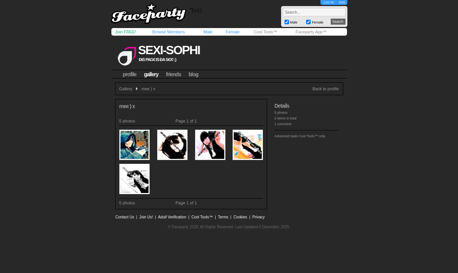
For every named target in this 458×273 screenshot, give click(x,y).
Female (233, 32)
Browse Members (168, 32)
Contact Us (125, 217)
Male (208, 32)
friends (173, 74)
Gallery (126, 88)
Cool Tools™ (265, 32)
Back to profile (326, 88)
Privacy (258, 217)
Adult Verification (172, 217)
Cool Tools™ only (312, 136)
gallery (151, 74)
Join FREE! (125, 32)
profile (129, 74)
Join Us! (146, 217)
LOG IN (329, 2)
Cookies (240, 217)
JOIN (341, 2)
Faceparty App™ (311, 32)
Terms (223, 217)
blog (194, 74)
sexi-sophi (169, 50)
